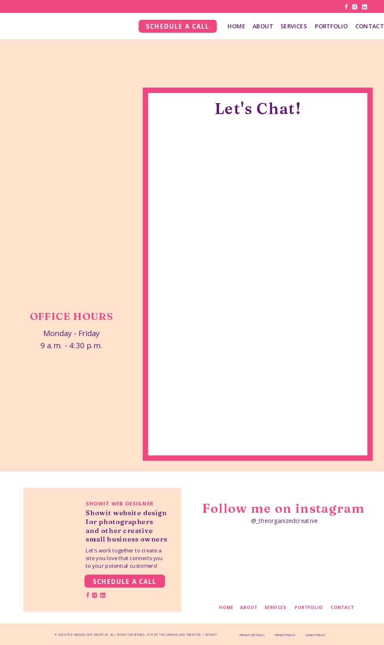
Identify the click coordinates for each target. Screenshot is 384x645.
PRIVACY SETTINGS (252, 635)
